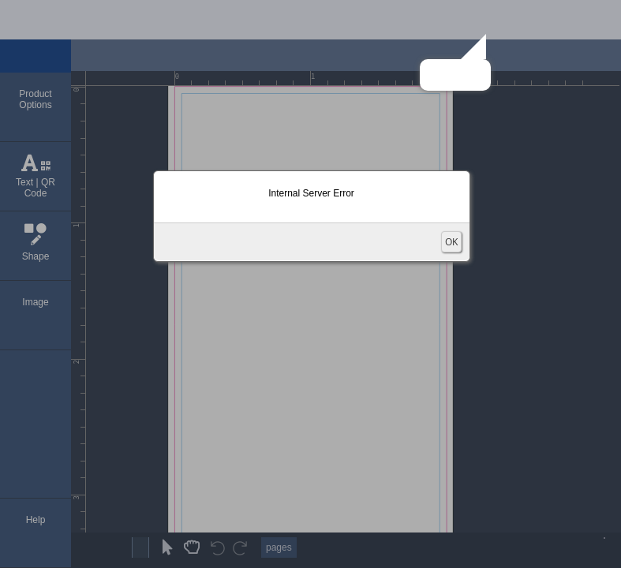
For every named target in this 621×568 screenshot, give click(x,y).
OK (451, 241)
